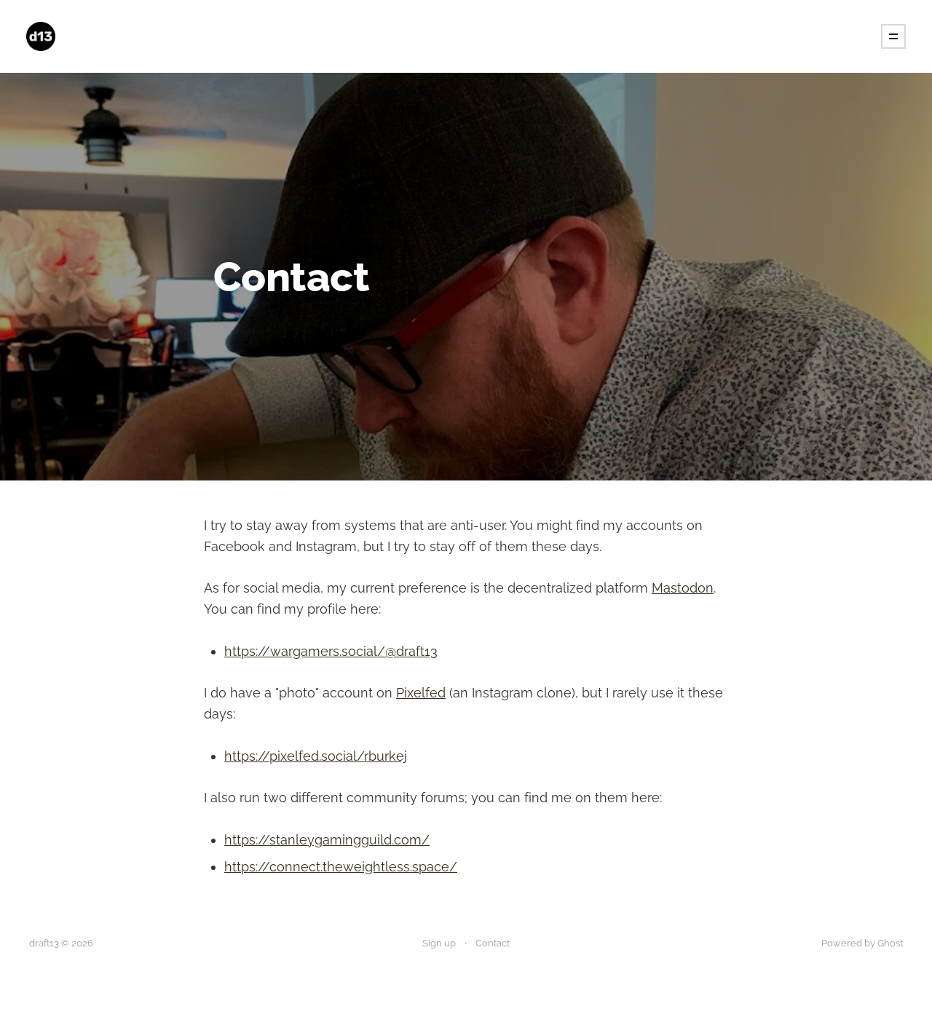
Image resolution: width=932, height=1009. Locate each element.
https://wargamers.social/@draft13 (331, 651)
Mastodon (683, 587)
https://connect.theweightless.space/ (340, 866)
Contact (492, 943)
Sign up (439, 943)
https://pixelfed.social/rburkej (315, 756)
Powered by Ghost (862, 943)
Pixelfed (421, 692)
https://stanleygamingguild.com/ (327, 839)
